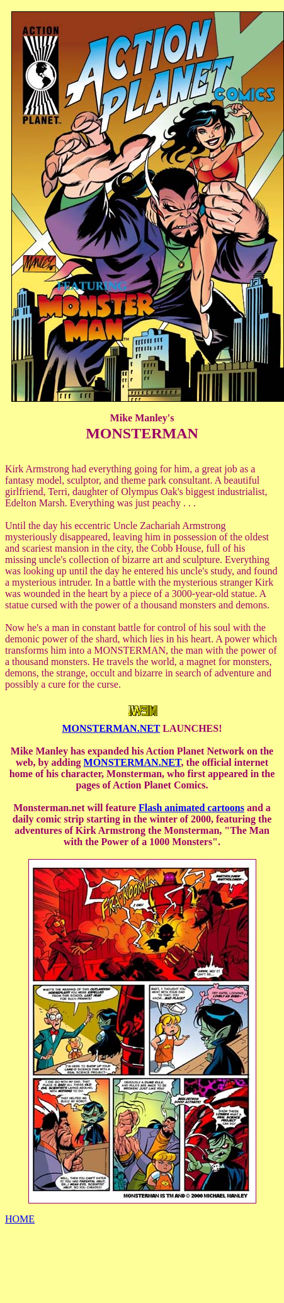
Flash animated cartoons (191, 807)
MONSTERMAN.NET (111, 728)
